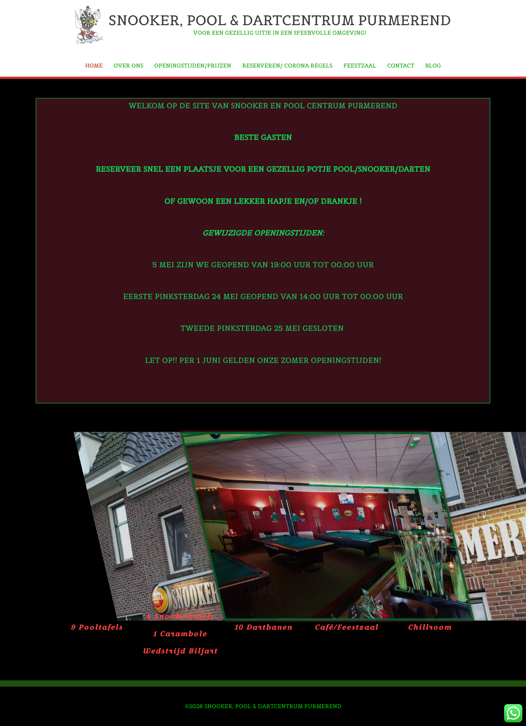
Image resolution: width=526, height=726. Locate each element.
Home (94, 65)
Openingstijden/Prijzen (192, 65)
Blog (433, 65)
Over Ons (128, 65)
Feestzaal (359, 65)
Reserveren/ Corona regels (287, 65)
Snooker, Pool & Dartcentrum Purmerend (279, 20)
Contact (400, 65)
